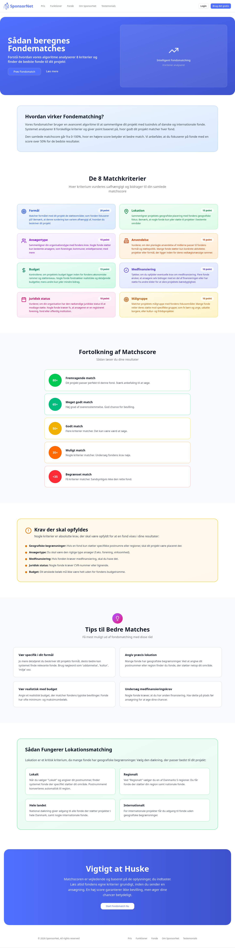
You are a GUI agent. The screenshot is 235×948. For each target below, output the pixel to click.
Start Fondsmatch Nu (117, 906)
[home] (18, 6)
